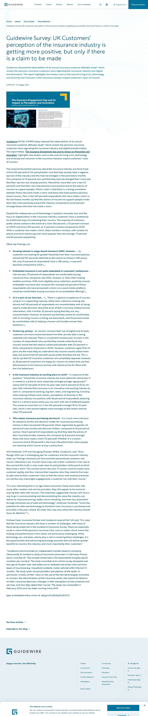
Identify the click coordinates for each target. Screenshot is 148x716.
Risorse (70, 4)
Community (106, 663)
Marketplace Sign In (134, 681)
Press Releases (44, 21)
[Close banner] (144, 692)
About (17, 21)
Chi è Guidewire (84, 4)
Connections (85, 668)
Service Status (85, 689)
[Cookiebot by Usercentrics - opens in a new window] (15, 711)
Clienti (48, 4)
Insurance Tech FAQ (109, 677)
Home (9, 21)
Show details (35, 706)
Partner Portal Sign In (134, 688)
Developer (105, 668)
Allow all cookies (123, 695)
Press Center (29, 21)
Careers (83, 663)
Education (105, 672)
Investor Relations (87, 677)
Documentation (86, 672)
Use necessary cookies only (123, 710)
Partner (59, 4)
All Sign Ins (134, 663)
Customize (123, 703)
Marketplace (85, 681)
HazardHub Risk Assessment (108, 682)
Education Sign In (134, 675)
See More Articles (14, 622)
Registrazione (120, 4)
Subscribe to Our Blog (17, 628)
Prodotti (37, 4)
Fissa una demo (138, 4)
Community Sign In (134, 669)
